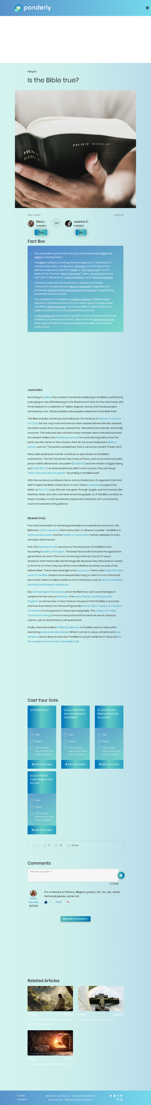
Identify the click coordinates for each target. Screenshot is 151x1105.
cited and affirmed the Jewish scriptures (72, 290)
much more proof (49, 530)
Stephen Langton (81, 299)
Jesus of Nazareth (80, 286)
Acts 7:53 (43, 489)
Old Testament (90, 270)
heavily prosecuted (67, 437)
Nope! (38, 741)
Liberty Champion (53, 551)
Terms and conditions (83, 1095)
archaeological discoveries (48, 591)
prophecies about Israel (55, 632)
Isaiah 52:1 (79, 463)
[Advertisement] (75, 39)
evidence (93, 485)
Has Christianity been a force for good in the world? (49, 1022)
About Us (51, 1095)
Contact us (63, 1095)
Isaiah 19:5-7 (39, 468)
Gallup (47, 397)
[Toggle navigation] (147, 7)
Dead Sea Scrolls (48, 547)
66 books (80, 266)
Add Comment (42, 764)
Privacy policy (55, 1099)
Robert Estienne (57, 306)
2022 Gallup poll (45, 315)
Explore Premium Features (78, 1099)
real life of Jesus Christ (76, 535)
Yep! (37, 734)
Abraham (62, 596)
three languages (103, 277)
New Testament (70, 273)
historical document (40, 535)
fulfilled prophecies (68, 627)
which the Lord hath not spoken (46, 473)
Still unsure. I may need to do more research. (44, 751)
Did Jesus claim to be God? (96, 1020)
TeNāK (73, 270)
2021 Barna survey (103, 319)
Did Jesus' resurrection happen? (49, 1064)
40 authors (97, 273)
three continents (74, 277)
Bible (42, 262)
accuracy (83, 570)
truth (103, 290)
